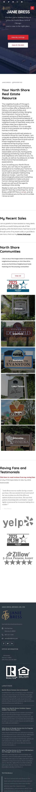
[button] (18, 37)
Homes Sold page (24, 234)
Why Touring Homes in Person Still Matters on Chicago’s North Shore (17, 751)
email (23, 192)
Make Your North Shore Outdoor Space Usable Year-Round (16, 709)
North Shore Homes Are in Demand (15, 690)
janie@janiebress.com (11, 638)
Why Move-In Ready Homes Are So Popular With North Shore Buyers (17, 729)
